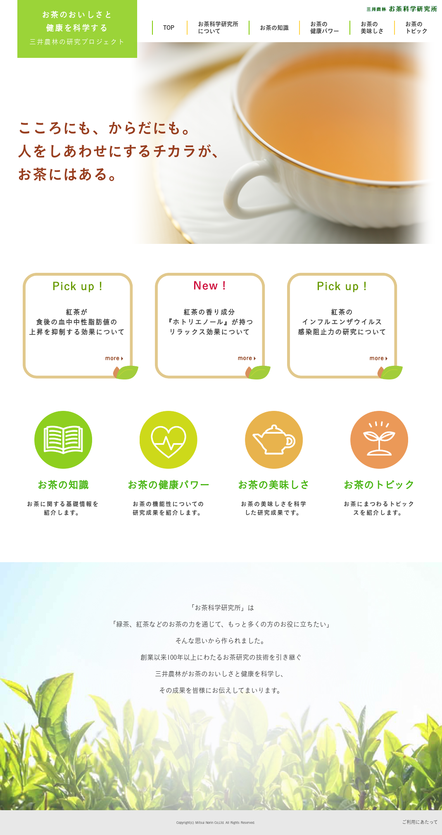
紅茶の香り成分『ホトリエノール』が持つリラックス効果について (209, 322)
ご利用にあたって (420, 822)
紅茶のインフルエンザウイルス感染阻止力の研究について (342, 322)
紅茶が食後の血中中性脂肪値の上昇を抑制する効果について (77, 322)
